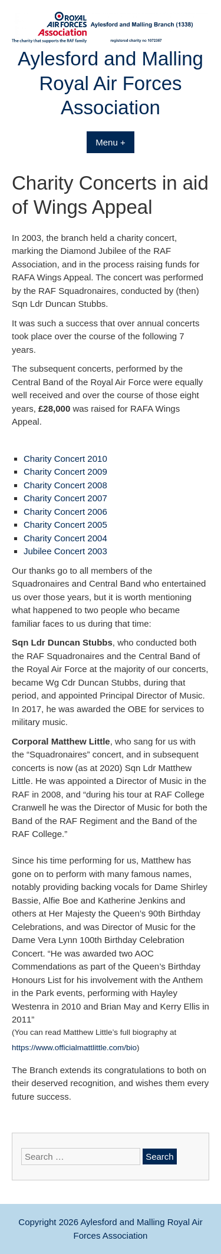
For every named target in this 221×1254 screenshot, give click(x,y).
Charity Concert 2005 (65, 525)
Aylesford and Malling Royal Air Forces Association (110, 83)
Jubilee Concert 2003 (65, 551)
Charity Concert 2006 (65, 512)
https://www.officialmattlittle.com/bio (74, 1047)
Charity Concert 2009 (65, 471)
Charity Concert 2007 (65, 498)
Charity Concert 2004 (65, 538)
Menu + (110, 142)
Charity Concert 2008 (65, 485)
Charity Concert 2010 (65, 459)
